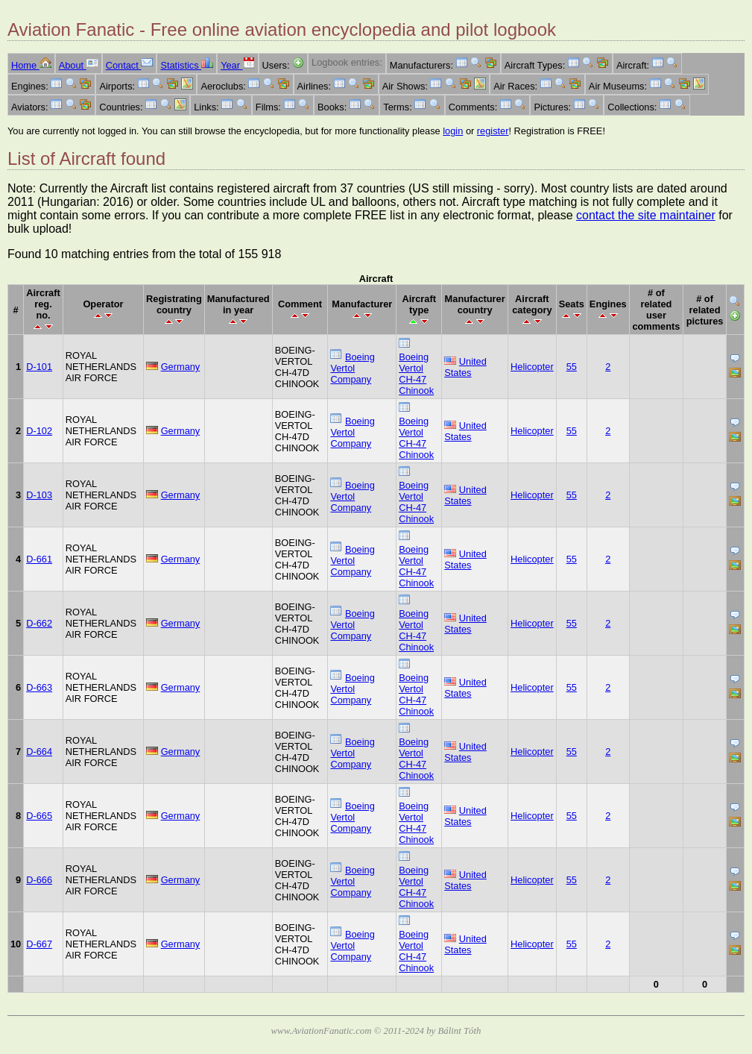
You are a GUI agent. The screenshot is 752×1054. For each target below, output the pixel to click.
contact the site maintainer (645, 215)
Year (237, 65)
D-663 (39, 687)
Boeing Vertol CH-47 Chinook (416, 373)
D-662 (39, 623)
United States (465, 367)
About (78, 65)
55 (571, 366)
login (453, 131)
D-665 (39, 815)
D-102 (39, 430)
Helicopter (532, 366)
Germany (180, 366)
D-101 (39, 366)
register (493, 131)
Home (31, 65)
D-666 (39, 879)
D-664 (39, 751)
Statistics (186, 65)
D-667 (39, 944)
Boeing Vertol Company (352, 368)
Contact (130, 65)
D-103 (39, 495)
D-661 (39, 559)
